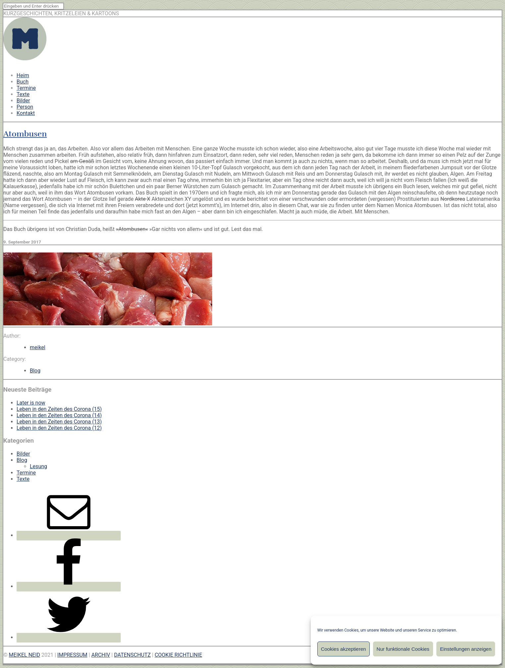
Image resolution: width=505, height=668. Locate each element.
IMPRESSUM (72, 655)
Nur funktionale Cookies (403, 649)
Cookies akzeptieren (343, 649)
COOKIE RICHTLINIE (178, 655)
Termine (26, 88)
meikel (37, 347)
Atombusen (25, 134)
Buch (23, 82)
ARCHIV (100, 655)
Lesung (38, 466)
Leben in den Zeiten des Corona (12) (59, 428)
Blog (35, 370)
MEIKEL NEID (24, 655)
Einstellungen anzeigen (465, 649)
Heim (23, 75)
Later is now (31, 403)
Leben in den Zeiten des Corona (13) (59, 421)
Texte (23, 94)
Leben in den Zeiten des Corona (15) (59, 409)
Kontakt (26, 113)
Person (25, 107)
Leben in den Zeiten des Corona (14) (59, 415)
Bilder (23, 100)
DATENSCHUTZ (132, 655)
